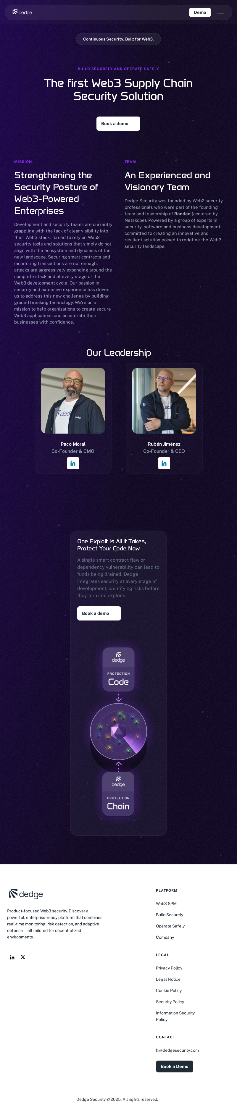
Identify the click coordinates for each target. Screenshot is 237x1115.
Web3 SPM (166, 903)
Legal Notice (168, 979)
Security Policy (170, 1001)
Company (165, 937)
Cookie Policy (169, 990)
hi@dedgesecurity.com (177, 1050)
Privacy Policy (169, 968)
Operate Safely (170, 926)
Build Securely (169, 914)
